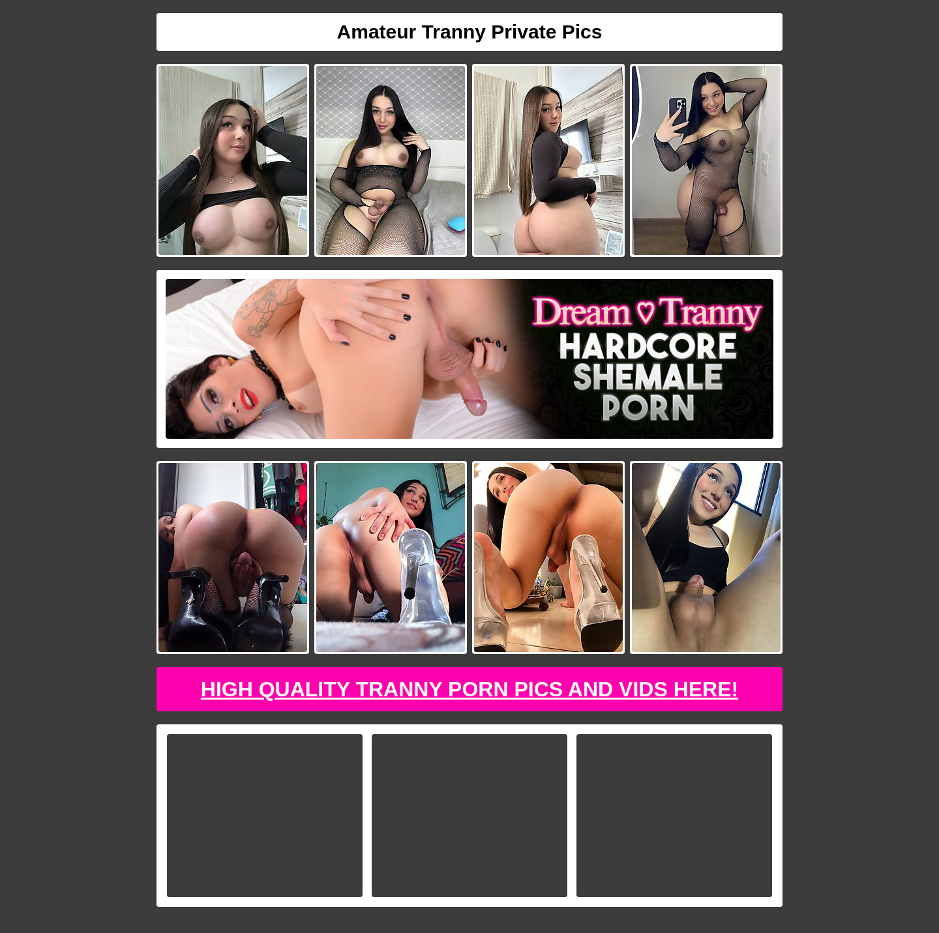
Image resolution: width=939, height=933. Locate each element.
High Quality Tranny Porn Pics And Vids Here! (469, 689)
